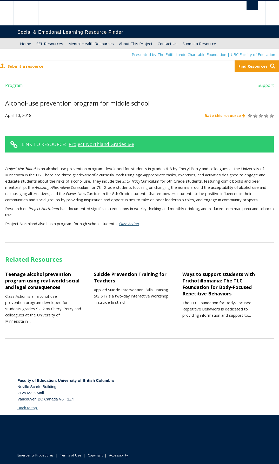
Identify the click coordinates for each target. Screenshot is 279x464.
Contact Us (167, 43)
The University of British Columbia (29, 13)
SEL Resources (49, 43)
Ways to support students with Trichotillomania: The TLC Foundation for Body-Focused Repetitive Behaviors (218, 284)
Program (14, 85)
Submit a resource (21, 66)
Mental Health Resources (91, 43)
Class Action (129, 223)
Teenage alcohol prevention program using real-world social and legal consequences (42, 280)
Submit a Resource (199, 43)
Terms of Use (70, 455)
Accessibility (118, 455)
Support (266, 85)
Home (25, 43)
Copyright (95, 455)
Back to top (29, 408)
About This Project (135, 43)
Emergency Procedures (35, 455)
